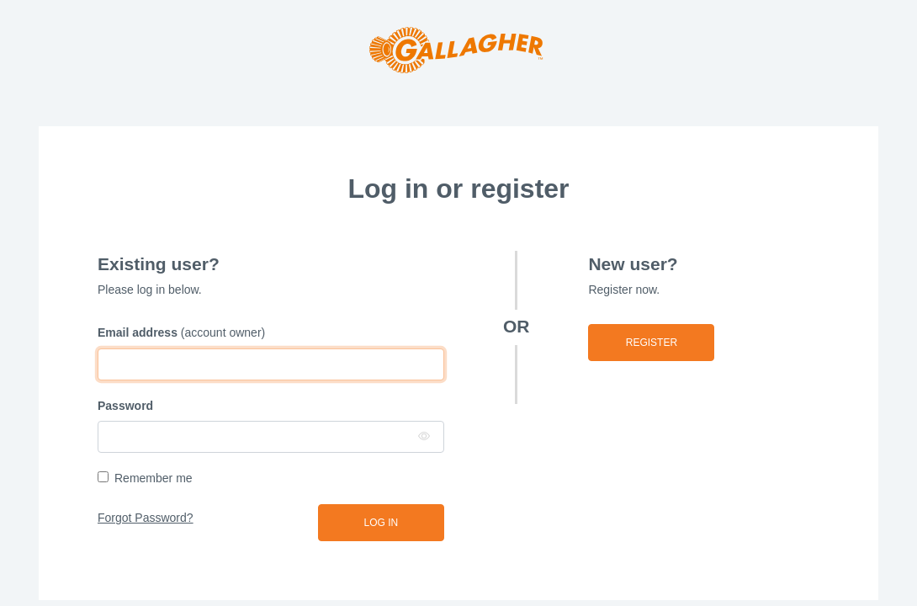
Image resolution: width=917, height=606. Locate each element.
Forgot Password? (145, 517)
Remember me (153, 478)
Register (651, 342)
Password (125, 405)
